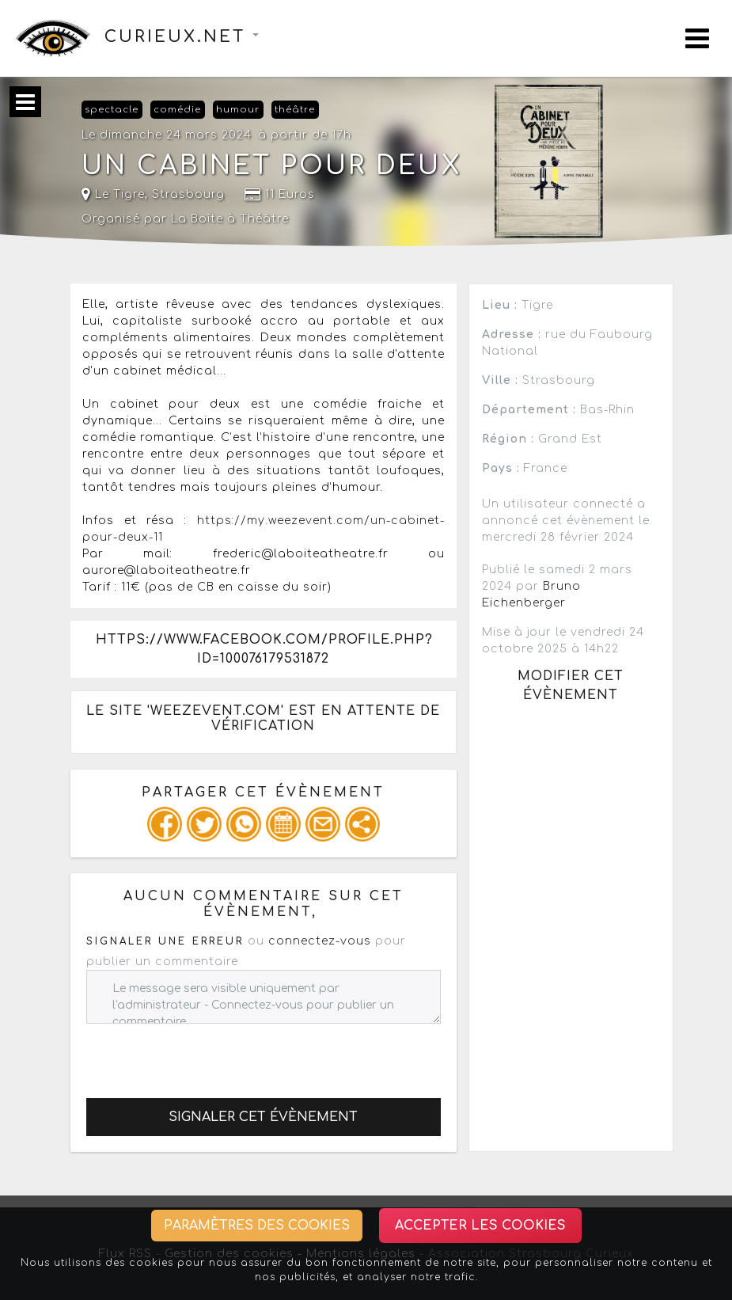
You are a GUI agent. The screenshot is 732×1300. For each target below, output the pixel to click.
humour (238, 110)
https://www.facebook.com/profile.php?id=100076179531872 (264, 649)
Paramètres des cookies (257, 1225)
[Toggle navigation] (697, 38)
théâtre (295, 110)
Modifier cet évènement (571, 685)
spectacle (111, 110)
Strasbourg (188, 194)
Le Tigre (113, 194)
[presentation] (206, 1054)
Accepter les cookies (480, 1225)
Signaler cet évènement (263, 1117)
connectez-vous (319, 941)
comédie (177, 110)
